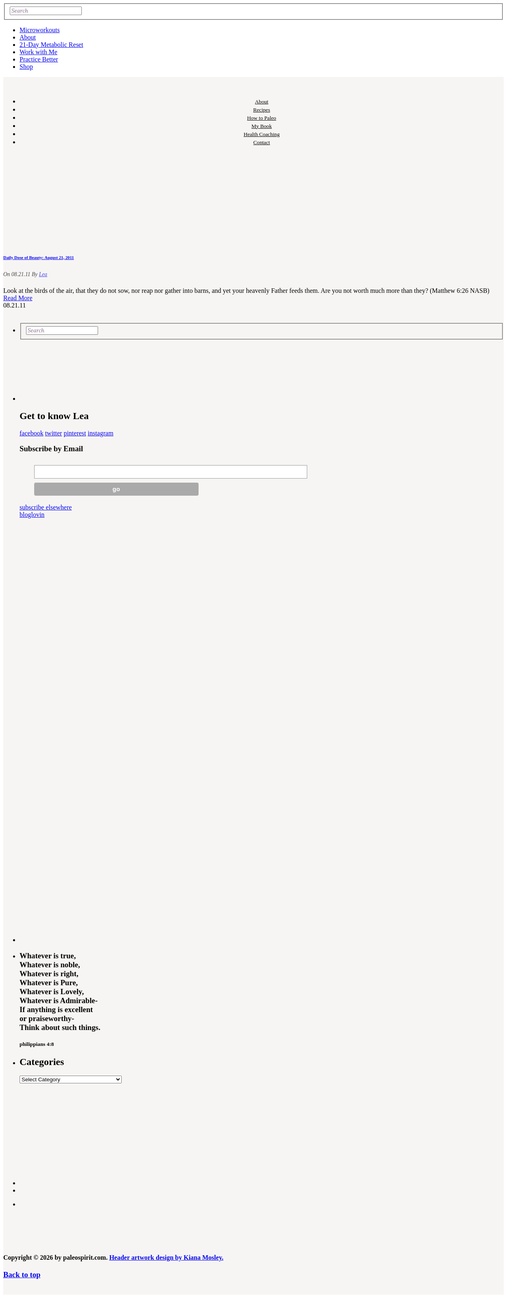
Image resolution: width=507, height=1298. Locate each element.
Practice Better (39, 59)
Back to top (21, 1274)
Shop (26, 66)
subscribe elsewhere (46, 507)
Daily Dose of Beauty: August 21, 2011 (38, 257)
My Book (261, 126)
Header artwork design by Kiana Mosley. (166, 1257)
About (28, 37)
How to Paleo (261, 118)
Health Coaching (262, 134)
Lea (43, 274)
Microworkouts (40, 29)
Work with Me (38, 51)
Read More (18, 297)
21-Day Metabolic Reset (51, 44)
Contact (262, 142)
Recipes (261, 110)
